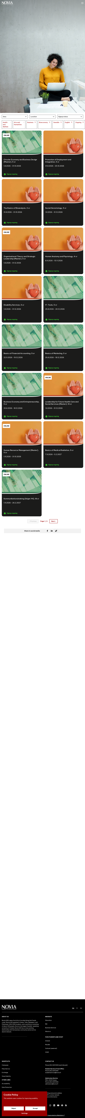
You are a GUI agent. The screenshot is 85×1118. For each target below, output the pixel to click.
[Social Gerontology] (63, 202)
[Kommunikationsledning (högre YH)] (22, 493)
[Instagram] (50, 1105)
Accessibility (6, 1083)
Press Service (6, 1069)
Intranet (47, 1041)
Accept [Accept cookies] (35, 1108)
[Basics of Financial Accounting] (22, 347)
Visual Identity (6, 1076)
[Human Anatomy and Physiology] (63, 251)
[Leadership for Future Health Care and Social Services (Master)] (63, 396)
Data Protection (7, 1087)
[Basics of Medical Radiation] (63, 444)
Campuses (5, 1065)
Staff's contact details (52, 1095)
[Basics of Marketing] (63, 347)
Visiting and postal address (53, 1093)
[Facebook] (62, 1105)
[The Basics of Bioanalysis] (22, 202)
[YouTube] (58, 1105)
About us (48, 1031)
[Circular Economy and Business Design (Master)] (22, 154)
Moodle (47, 1044)
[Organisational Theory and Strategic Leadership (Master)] (22, 251)
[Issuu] (66, 1105)
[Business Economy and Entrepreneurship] (22, 396)
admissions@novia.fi (51, 1084)
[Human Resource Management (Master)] (22, 444)
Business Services (50, 1028)
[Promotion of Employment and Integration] (63, 154)
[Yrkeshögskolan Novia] (7, 3)
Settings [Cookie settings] (24, 1113)
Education (48, 1020)
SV (81, 1008)
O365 (47, 1052)
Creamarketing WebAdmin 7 (56, 1115)
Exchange (5, 1072)
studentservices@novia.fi (53, 1072)
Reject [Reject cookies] (14, 1108)
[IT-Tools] (63, 299)
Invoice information (51, 1097)
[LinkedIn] (54, 1105)
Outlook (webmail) (51, 1048)
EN (73, 1008)
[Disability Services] (22, 299)
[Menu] (82, 3)
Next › (53, 521)
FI (77, 1008)
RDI (46, 1024)
